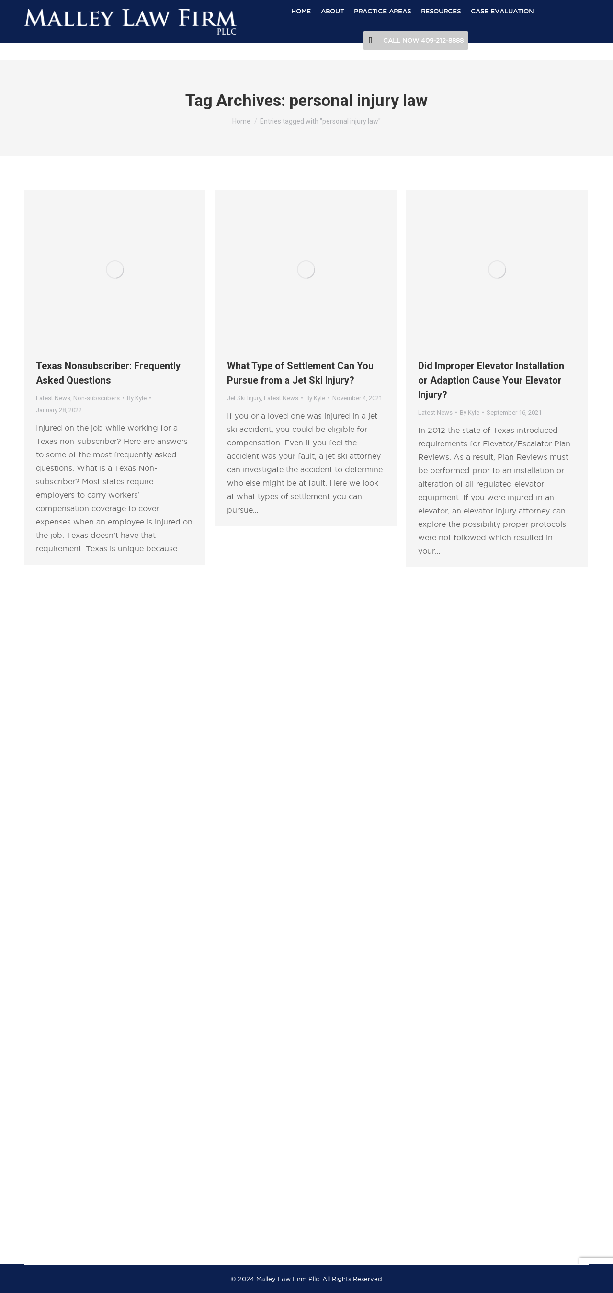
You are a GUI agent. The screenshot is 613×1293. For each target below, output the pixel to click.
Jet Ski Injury (244, 398)
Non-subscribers (96, 398)
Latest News (53, 398)
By (137, 398)
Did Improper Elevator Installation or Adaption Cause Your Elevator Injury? (491, 380)
